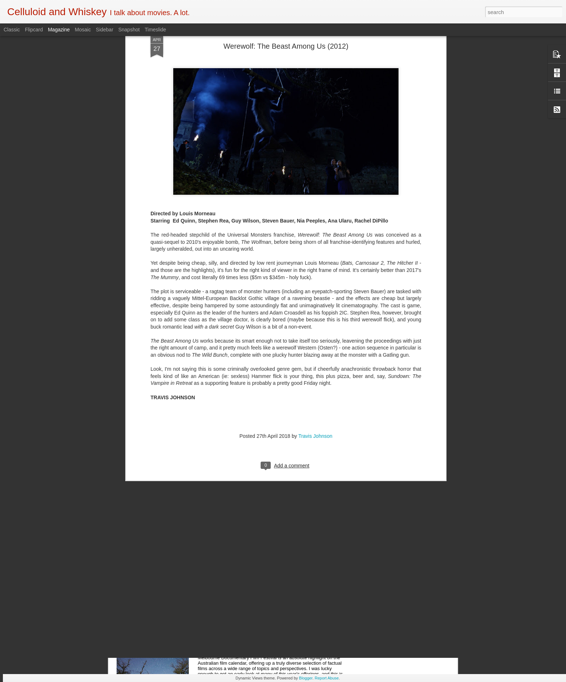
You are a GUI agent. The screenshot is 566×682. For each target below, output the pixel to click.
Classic (12, 29)
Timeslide (155, 29)
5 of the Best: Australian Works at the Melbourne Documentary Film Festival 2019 (272, 559)
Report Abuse (327, 678)
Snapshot (129, 29)
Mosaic (83, 29)
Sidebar (104, 29)
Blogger (305, 678)
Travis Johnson (315, 297)
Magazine (59, 29)
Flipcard (34, 29)
